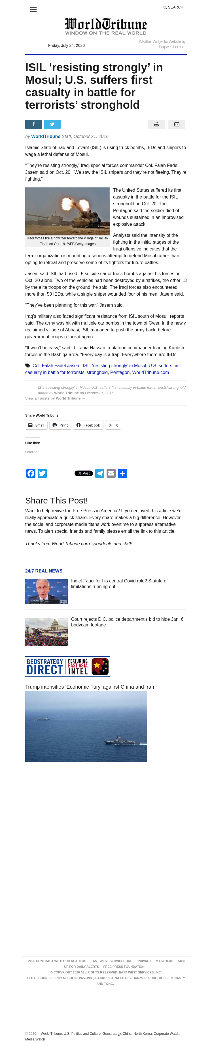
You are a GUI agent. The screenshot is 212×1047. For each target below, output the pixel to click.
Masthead (164, 961)
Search (173, 7)
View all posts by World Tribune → (55, 398)
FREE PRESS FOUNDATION (124, 966)
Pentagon (120, 372)
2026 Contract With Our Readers (57, 961)
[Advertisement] (106, 820)
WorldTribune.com (150, 372)
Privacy (144, 961)
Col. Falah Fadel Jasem (56, 365)
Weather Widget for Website (160, 41)
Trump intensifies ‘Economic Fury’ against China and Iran (89, 687)
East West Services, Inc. (112, 961)
